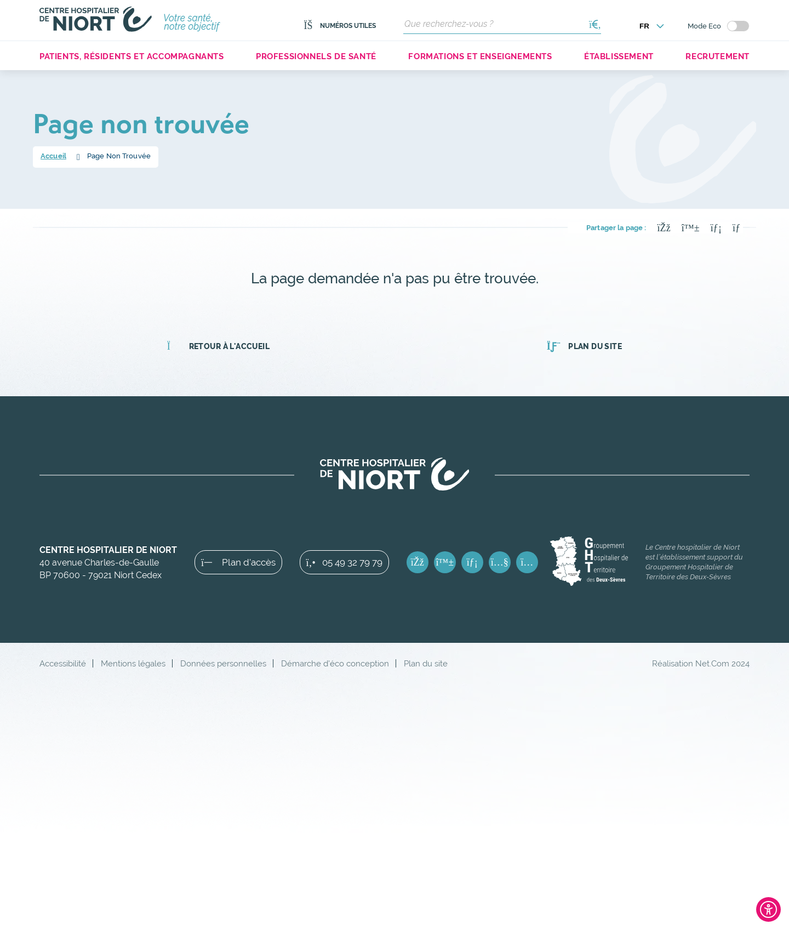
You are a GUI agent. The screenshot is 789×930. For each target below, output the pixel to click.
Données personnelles (223, 663)
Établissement (619, 56)
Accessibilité (62, 663)
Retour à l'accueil (218, 346)
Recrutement (717, 56)
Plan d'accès (238, 562)
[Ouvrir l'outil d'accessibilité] (768, 909)
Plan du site (584, 346)
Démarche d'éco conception (335, 663)
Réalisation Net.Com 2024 (701, 663)
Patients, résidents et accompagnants (131, 56)
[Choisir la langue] (652, 26)
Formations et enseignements (480, 56)
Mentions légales (133, 663)
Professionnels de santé (316, 56)
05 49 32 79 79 (344, 562)
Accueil (53, 156)
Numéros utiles (340, 26)
